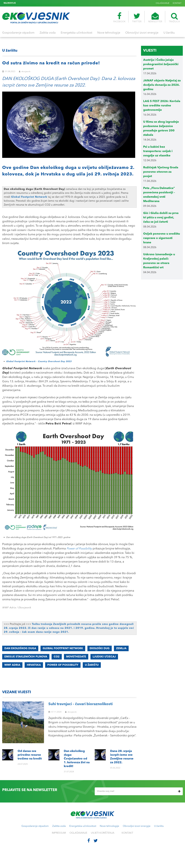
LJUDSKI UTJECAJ (104, 656)
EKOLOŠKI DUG (100, 648)
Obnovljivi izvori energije (141, 32)
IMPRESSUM (59, 833)
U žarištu (169, 32)
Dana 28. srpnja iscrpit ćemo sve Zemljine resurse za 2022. (46, 3)
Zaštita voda (48, 32)
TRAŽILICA (174, 17)
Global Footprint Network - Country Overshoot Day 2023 (39, 361)
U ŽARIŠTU (92, 665)
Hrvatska (34, 665)
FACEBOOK (119, 17)
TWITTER (136, 17)
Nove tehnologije (108, 32)
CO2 (57, 656)
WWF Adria (12, 665)
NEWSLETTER (155, 17)
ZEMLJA (121, 648)
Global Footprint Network (29, 197)
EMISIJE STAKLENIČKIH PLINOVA (25, 656)
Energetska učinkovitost (76, 32)
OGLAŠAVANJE (162, 3)
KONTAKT (177, 3)
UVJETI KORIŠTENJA (102, 833)
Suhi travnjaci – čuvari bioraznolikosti (80, 704)
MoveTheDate (76, 656)
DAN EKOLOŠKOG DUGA (20, 648)
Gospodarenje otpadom (18, 32)
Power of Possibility (79, 548)
